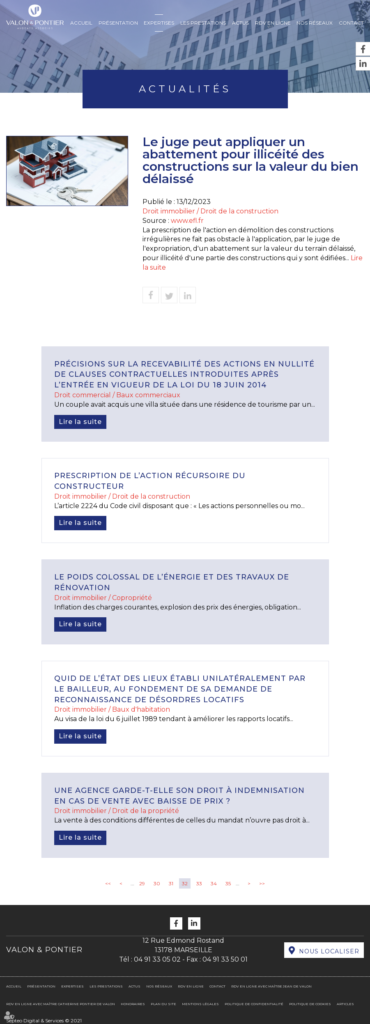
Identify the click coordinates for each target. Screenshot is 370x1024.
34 (214, 883)
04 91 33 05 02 (157, 959)
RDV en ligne (273, 23)
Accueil (81, 23)
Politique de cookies (310, 1004)
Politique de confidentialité (254, 1004)
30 (157, 883)
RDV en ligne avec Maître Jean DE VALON (271, 986)
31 (171, 883)
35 (228, 883)
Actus (240, 23)
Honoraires (133, 1004)
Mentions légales (200, 1004)
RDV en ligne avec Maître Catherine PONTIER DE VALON (60, 1004)
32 (185, 883)
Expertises (159, 23)
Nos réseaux (314, 23)
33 (199, 883)
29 (142, 883)
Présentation (118, 23)
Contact (351, 23)
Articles (345, 1004)
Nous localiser (329, 951)
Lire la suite (80, 422)
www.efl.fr (187, 221)
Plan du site (163, 1004)
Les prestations (203, 23)
